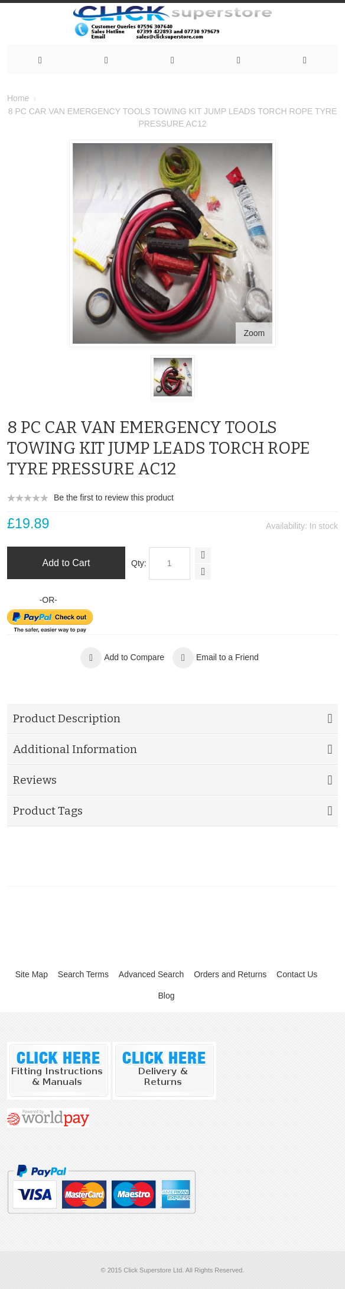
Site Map (31, 974)
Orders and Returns (230, 974)
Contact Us (296, 974)
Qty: (139, 563)
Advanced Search (151, 974)
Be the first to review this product (114, 497)
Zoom (254, 333)
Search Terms (83, 974)
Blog (166, 995)
